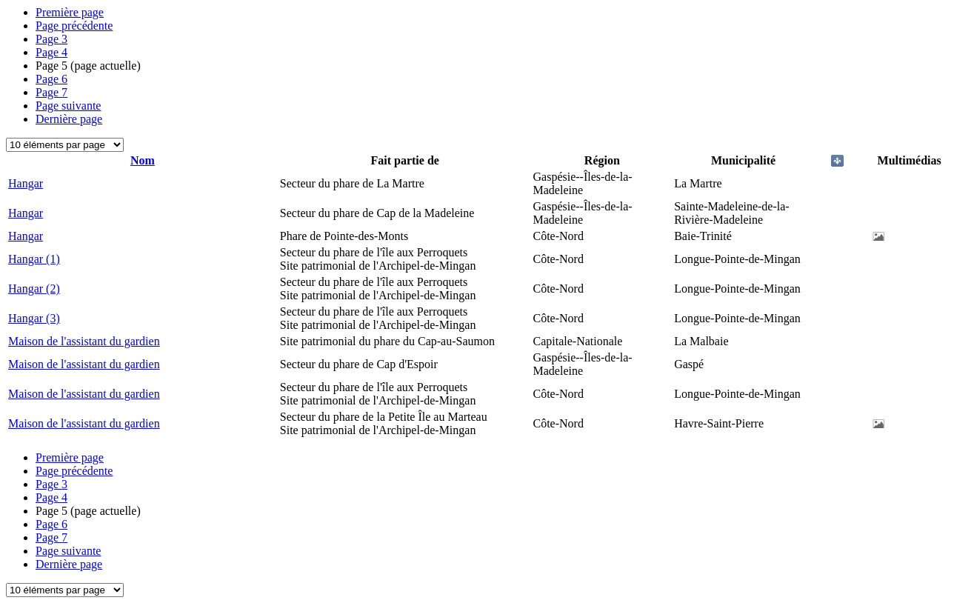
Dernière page (69, 119)
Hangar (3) (34, 318)
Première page (70, 12)
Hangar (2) (34, 288)
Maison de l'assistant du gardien (84, 341)
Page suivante (68, 105)
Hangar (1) (34, 259)
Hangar (25, 183)
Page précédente (74, 25)
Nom (142, 160)
